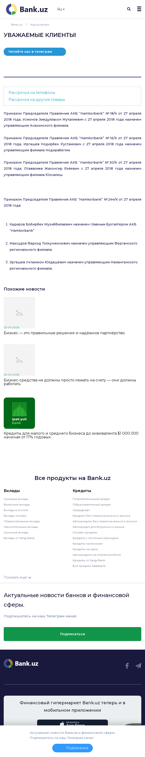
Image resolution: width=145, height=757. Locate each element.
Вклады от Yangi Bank (19, 538)
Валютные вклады (17, 504)
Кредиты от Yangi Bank (89, 560)
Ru (60, 9)
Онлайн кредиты (85, 532)
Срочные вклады (16, 532)
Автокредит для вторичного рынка (98, 527)
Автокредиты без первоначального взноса (105, 521)
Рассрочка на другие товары (37, 99)
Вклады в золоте (16, 510)
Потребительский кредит (91, 499)
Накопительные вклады (21, 527)
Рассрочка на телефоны (32, 92)
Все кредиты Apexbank (89, 566)
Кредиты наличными (88, 543)
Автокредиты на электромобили (97, 554)
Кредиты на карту (85, 549)
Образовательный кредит (92, 504)
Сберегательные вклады (22, 521)
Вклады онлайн (15, 515)
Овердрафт (81, 510)
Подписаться (72, 634)
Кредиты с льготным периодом (95, 538)
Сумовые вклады (16, 499)
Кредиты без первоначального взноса (101, 515)
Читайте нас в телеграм (30, 52)
